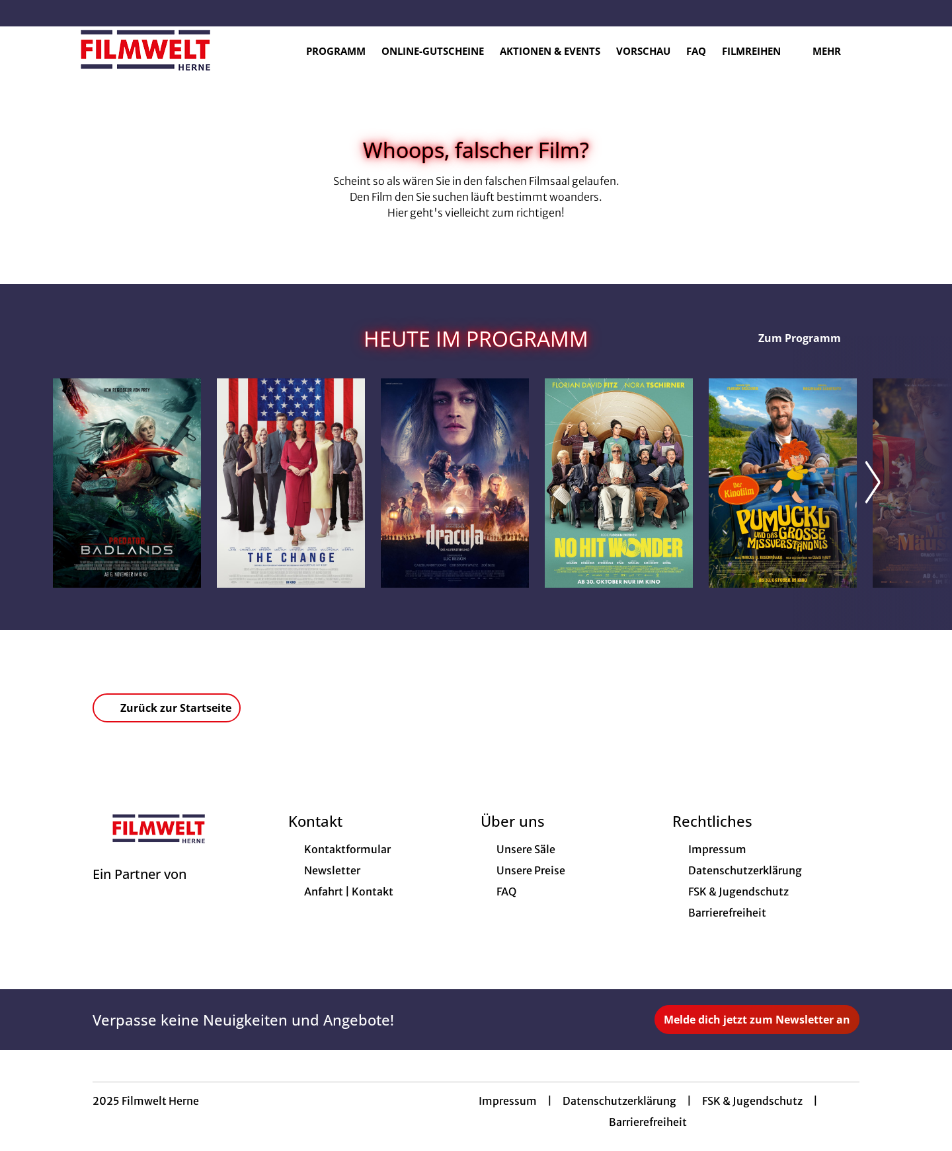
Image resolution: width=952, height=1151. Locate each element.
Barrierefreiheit (648, 1122)
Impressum (508, 1100)
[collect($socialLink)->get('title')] (24, 13)
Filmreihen (759, 50)
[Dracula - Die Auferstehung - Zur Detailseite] (455, 483)
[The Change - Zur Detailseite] (291, 483)
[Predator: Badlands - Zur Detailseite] (127, 483)
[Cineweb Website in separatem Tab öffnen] (139, 891)
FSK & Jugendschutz (752, 1100)
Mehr (835, 50)
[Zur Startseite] (145, 50)
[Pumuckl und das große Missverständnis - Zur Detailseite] (783, 483)
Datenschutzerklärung (619, 1100)
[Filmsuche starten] (886, 50)
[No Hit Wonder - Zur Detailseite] (619, 483)
